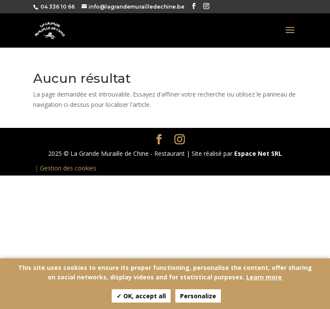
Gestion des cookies (68, 168)
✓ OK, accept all (141, 296)
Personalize (198, 296)
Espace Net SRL (258, 153)
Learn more (264, 277)
